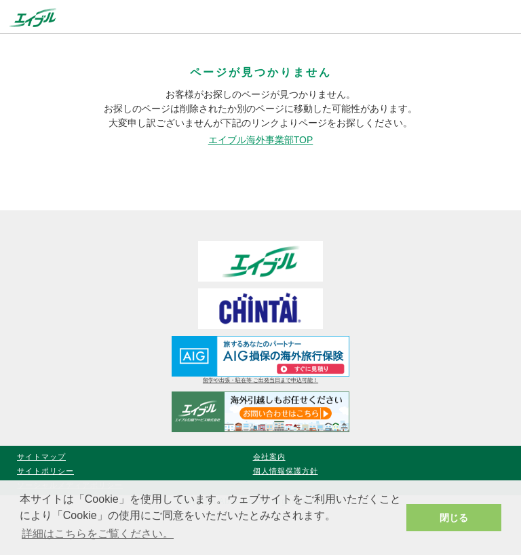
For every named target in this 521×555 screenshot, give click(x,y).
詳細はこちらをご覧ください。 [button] (98, 533)
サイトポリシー (45, 471)
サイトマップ (41, 457)
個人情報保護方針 (285, 471)
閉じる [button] (454, 517)
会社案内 (269, 457)
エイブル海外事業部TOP (260, 139)
